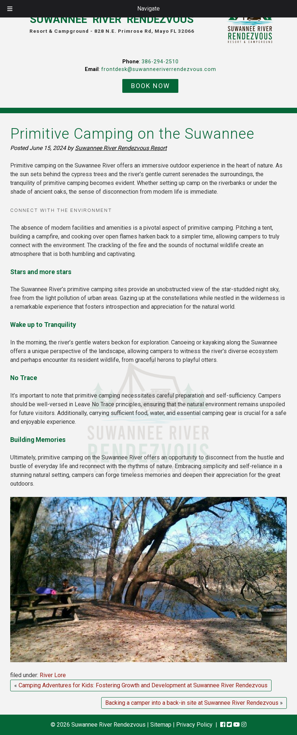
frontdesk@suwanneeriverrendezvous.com (158, 69)
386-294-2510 (160, 62)
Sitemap (160, 724)
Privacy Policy (194, 724)
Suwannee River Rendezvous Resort (121, 148)
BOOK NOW (150, 86)
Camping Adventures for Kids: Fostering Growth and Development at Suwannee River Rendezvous (143, 685)
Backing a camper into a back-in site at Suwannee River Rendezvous (191, 702)
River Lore (53, 675)
